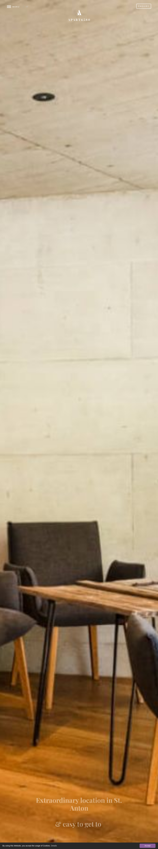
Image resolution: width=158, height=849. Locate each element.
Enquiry (143, 6)
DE (27, 7)
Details (54, 846)
